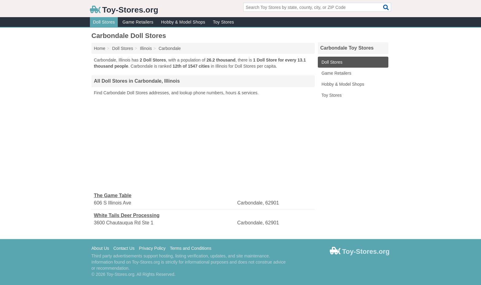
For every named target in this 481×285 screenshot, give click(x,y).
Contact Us (123, 248)
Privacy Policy (152, 248)
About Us (100, 248)
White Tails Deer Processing (127, 215)
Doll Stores (104, 22)
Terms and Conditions (190, 248)
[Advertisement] (203, 144)
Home (99, 48)
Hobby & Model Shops (183, 22)
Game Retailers (137, 22)
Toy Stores (223, 22)
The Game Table (112, 195)
